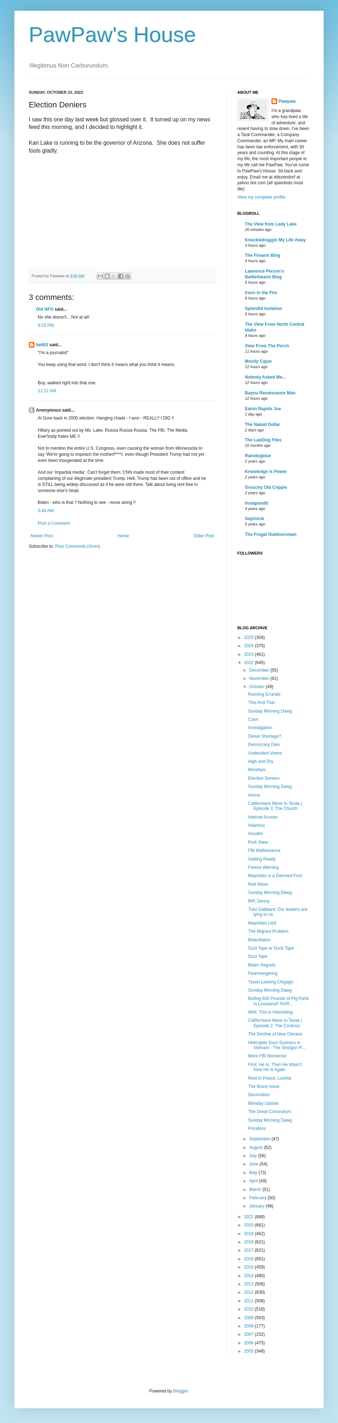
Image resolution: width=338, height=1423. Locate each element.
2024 (249, 645)
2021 (249, 1216)
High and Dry (260, 761)
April (254, 1180)
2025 (249, 637)
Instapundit (256, 503)
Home (123, 535)
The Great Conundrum (269, 1111)
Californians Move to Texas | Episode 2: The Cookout (275, 1023)
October (257, 686)
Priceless (257, 1128)
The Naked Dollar (262, 424)
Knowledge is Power (266, 471)
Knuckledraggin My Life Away (275, 239)
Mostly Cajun (258, 361)
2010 (249, 1309)
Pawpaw (287, 101)
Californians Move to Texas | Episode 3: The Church (275, 806)
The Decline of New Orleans (275, 1034)
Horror (254, 795)
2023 (249, 654)
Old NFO (45, 309)
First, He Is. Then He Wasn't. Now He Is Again (275, 1067)
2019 (249, 1233)
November (259, 678)
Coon (253, 719)
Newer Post (42, 535)
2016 (249, 1258)
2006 (249, 1342)
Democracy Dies (264, 744)
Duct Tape (258, 956)
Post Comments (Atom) (77, 546)
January (257, 1206)
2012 (249, 1292)
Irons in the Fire (261, 292)
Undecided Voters (265, 753)
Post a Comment (54, 523)
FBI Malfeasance (264, 850)
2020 (249, 1225)
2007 (249, 1334)
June (254, 1164)
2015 (249, 1267)
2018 (249, 1241)
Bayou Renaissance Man (270, 392)
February (258, 1197)
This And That (261, 702)
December (259, 670)
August (256, 1147)
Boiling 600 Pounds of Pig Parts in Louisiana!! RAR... (278, 1001)
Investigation (260, 727)
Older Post (203, 535)
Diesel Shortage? (264, 736)
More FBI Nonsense (267, 1055)
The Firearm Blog (262, 255)
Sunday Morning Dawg (270, 711)
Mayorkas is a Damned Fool (275, 875)
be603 (42, 344)
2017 (249, 1250)
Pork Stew (258, 842)
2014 (249, 1275)
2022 (249, 662)
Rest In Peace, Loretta (269, 1078)
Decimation (259, 1094)
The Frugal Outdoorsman (270, 534)
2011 (249, 1300)
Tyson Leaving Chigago (270, 981)
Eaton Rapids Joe (263, 408)
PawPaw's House (112, 35)
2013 (249, 1284)
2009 (249, 1317)
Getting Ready (262, 859)
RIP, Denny (259, 901)
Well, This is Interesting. (271, 1012)
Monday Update (263, 1103)
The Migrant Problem (268, 931)
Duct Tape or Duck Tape (271, 948)
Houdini (255, 833)
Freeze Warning (263, 867)
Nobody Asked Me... (265, 377)
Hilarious (256, 825)
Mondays (257, 769)
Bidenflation (259, 939)
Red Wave (258, 884)
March (255, 1189)
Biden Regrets (261, 965)
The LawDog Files (263, 439)
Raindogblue (258, 455)
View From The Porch (267, 345)
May (254, 1172)
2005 (249, 1351)
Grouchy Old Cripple (266, 487)
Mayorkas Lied (262, 923)
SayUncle (254, 518)
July (253, 1155)
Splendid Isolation (263, 308)
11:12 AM (47, 390)
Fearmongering (262, 973)
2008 (249, 1326)
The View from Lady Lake (271, 224)
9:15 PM (46, 325)
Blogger (180, 1391)
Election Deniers (263, 778)
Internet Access (263, 817)
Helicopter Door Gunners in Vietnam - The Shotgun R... (277, 1045)
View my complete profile (261, 197)
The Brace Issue (263, 1086)
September (260, 1138)
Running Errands (264, 694)
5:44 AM (46, 510)
